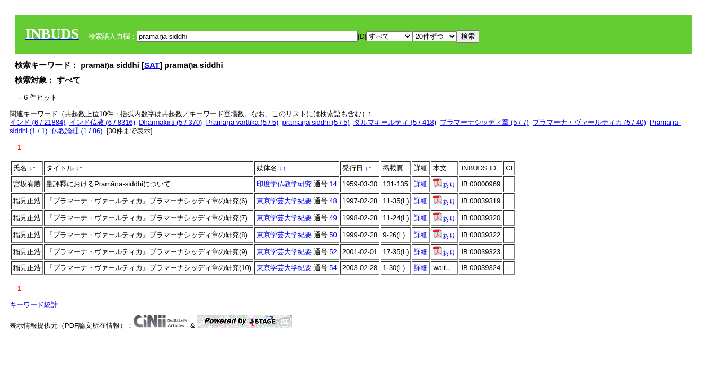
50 (333, 235)
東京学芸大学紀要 (284, 201)
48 (333, 201)
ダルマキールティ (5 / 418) (395, 122)
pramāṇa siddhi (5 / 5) (316, 122)
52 (333, 252)
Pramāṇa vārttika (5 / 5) (242, 122)
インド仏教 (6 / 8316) (102, 122)
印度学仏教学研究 (284, 184)
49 (333, 218)
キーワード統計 (34, 305)
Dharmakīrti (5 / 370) (170, 122)
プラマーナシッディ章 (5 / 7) (484, 122)
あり (444, 185)
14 (333, 184)
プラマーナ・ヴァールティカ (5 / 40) (589, 122)
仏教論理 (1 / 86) (77, 131)
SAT (152, 65)
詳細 (421, 184)
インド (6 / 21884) (38, 122)
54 (333, 268)
